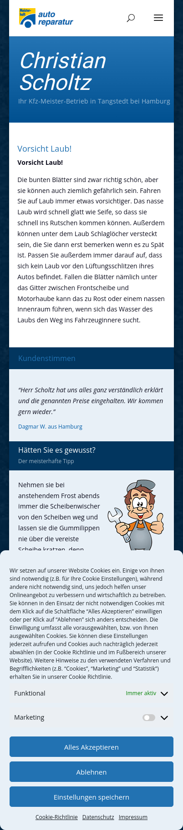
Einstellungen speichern (92, 796)
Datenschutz (98, 817)
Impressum (133, 817)
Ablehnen (91, 771)
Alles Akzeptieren (91, 746)
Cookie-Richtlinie (57, 817)
